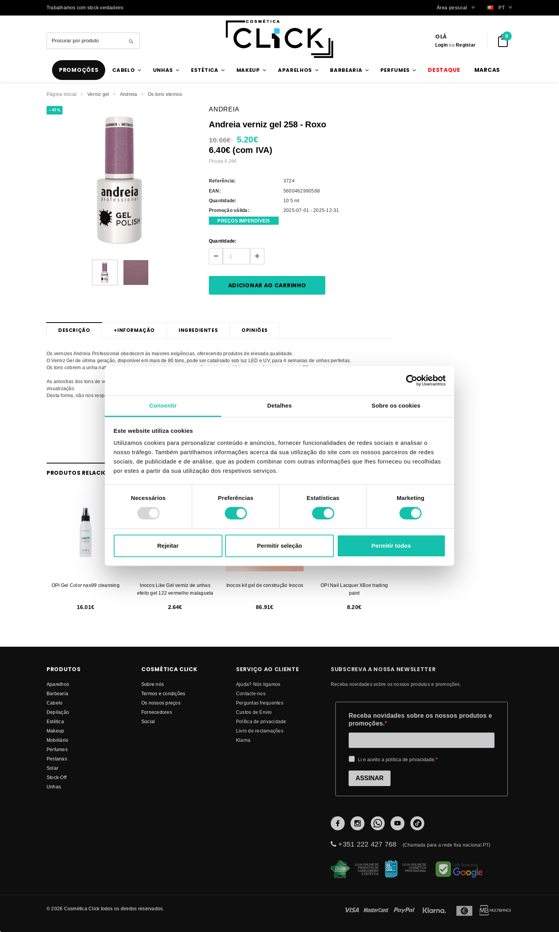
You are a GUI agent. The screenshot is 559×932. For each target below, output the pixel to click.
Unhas (54, 787)
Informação (134, 330)
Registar (466, 45)
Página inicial (61, 94)
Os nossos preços (161, 703)
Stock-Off (56, 777)
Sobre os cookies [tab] (396, 405)
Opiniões (254, 330)
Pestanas (57, 759)
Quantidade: (223, 241)
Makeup (55, 731)
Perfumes (57, 749)
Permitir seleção (279, 545)
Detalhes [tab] (279, 405)
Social (148, 721)
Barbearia (57, 693)
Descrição (74, 330)
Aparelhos (58, 684)
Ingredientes (198, 330)
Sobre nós (152, 684)
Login (441, 45)
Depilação (58, 712)
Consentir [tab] (163, 405)
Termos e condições (163, 693)
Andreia (128, 94)
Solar (52, 768)
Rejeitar (168, 545)
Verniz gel (98, 94)
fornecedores (156, 712)
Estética (55, 721)
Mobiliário (57, 740)
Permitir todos (391, 545)
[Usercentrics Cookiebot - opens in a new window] (412, 380)
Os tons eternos (165, 94)
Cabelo (54, 703)
